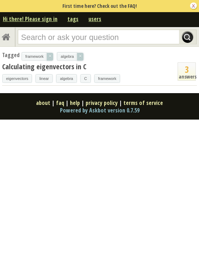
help (75, 103)
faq (60, 103)
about (43, 103)
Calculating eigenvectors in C (44, 66)
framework (107, 78)
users (94, 19)
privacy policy (102, 103)
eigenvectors (17, 78)
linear (44, 78)
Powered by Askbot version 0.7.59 (99, 110)
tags (72, 19)
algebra (66, 78)
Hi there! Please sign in (30, 19)
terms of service (143, 103)
